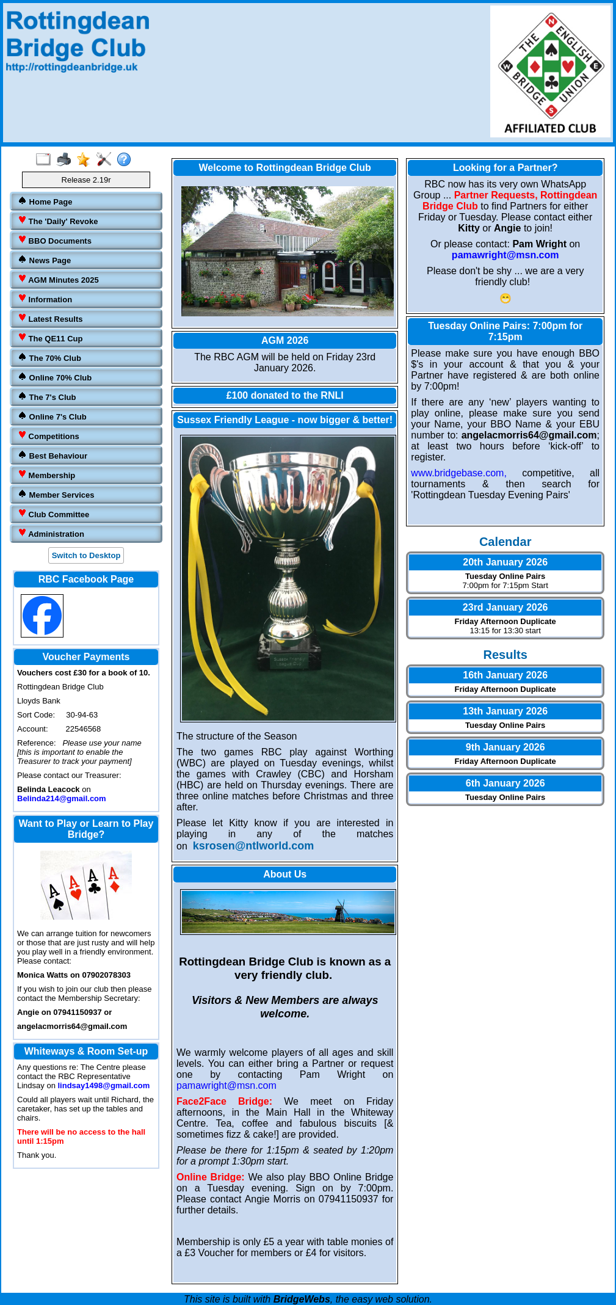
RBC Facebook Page (86, 579)
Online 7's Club (52, 416)
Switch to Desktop (86, 555)
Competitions (48, 436)
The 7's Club (47, 396)
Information (45, 299)
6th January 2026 (505, 783)
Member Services (56, 494)
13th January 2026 (505, 711)
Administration (51, 533)
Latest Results (50, 318)
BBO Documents (55, 240)
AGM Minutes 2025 (58, 279)
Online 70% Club (55, 377)
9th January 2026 (505, 747)
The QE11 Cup (50, 338)
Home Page (45, 201)
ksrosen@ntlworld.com (253, 846)
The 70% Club (49, 357)
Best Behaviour (52, 455)
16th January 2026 (505, 675)
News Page (44, 260)
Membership (46, 475)
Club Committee (53, 514)
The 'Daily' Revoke (58, 221)
